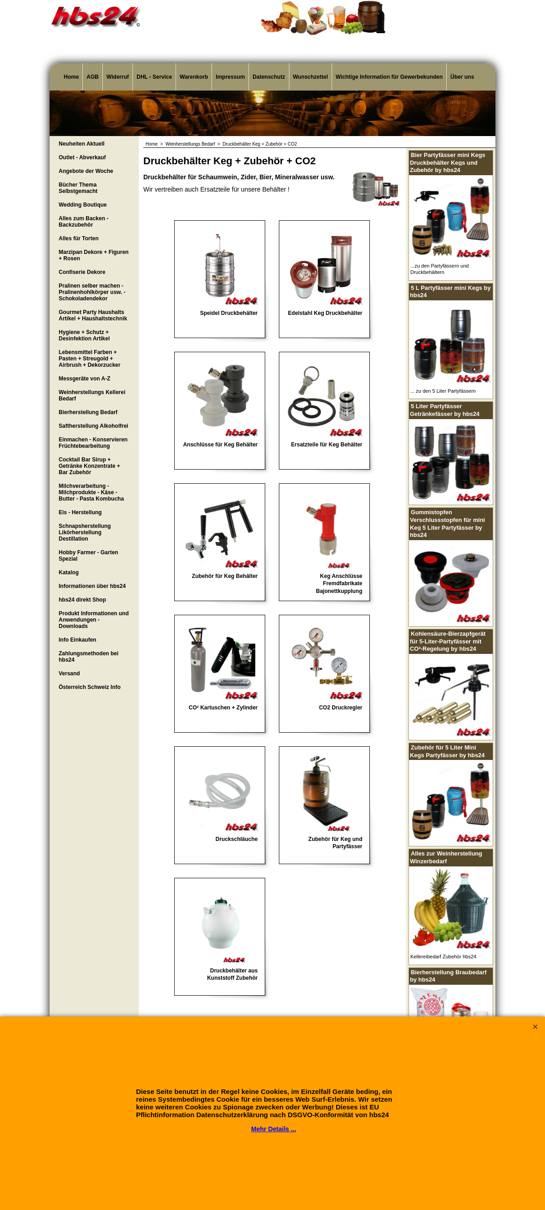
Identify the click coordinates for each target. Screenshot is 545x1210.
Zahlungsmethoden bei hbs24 (88, 656)
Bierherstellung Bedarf (88, 412)
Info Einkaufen (77, 640)
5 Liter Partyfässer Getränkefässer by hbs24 (444, 410)
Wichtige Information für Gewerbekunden (389, 77)
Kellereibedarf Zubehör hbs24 (443, 956)
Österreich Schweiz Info (90, 687)
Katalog (69, 572)
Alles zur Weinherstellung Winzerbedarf (446, 857)
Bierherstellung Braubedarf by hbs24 (448, 976)
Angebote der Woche (86, 171)
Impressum (230, 77)
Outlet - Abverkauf (82, 157)
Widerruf (117, 77)
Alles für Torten (79, 238)
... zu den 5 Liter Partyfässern (443, 391)
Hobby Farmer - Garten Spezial (88, 555)
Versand (69, 673)
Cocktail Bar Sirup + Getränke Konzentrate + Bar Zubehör (89, 466)
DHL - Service (154, 77)
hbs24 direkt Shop (82, 600)
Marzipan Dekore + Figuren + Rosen (94, 255)
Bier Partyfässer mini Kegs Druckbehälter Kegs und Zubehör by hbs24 (447, 162)
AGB (92, 77)
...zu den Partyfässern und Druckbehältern (439, 269)
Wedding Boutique (83, 205)
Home (71, 77)
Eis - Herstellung (80, 512)
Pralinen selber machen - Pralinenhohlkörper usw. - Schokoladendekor (92, 292)
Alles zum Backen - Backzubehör (83, 221)
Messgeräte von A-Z (85, 378)
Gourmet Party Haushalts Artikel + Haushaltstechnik (93, 315)
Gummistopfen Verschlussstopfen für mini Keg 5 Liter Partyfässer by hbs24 (447, 523)
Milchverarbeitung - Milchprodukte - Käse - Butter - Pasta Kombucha (91, 492)
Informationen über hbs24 (92, 586)
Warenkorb (194, 77)
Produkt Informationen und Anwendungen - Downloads (94, 619)
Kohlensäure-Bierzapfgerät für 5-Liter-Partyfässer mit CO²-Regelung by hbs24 (447, 641)
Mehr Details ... (273, 1129)
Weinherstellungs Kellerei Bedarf (92, 395)
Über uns (462, 77)
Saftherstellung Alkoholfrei (93, 426)
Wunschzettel (310, 77)
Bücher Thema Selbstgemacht (78, 188)
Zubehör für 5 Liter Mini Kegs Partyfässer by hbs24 (447, 751)
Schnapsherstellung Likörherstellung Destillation (85, 532)
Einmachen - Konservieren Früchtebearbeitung (93, 442)
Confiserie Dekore (82, 272)
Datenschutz (268, 77)
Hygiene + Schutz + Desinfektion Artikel (84, 335)
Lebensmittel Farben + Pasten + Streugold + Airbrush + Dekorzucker (90, 358)
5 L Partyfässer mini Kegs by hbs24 (450, 291)
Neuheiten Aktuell (82, 144)
